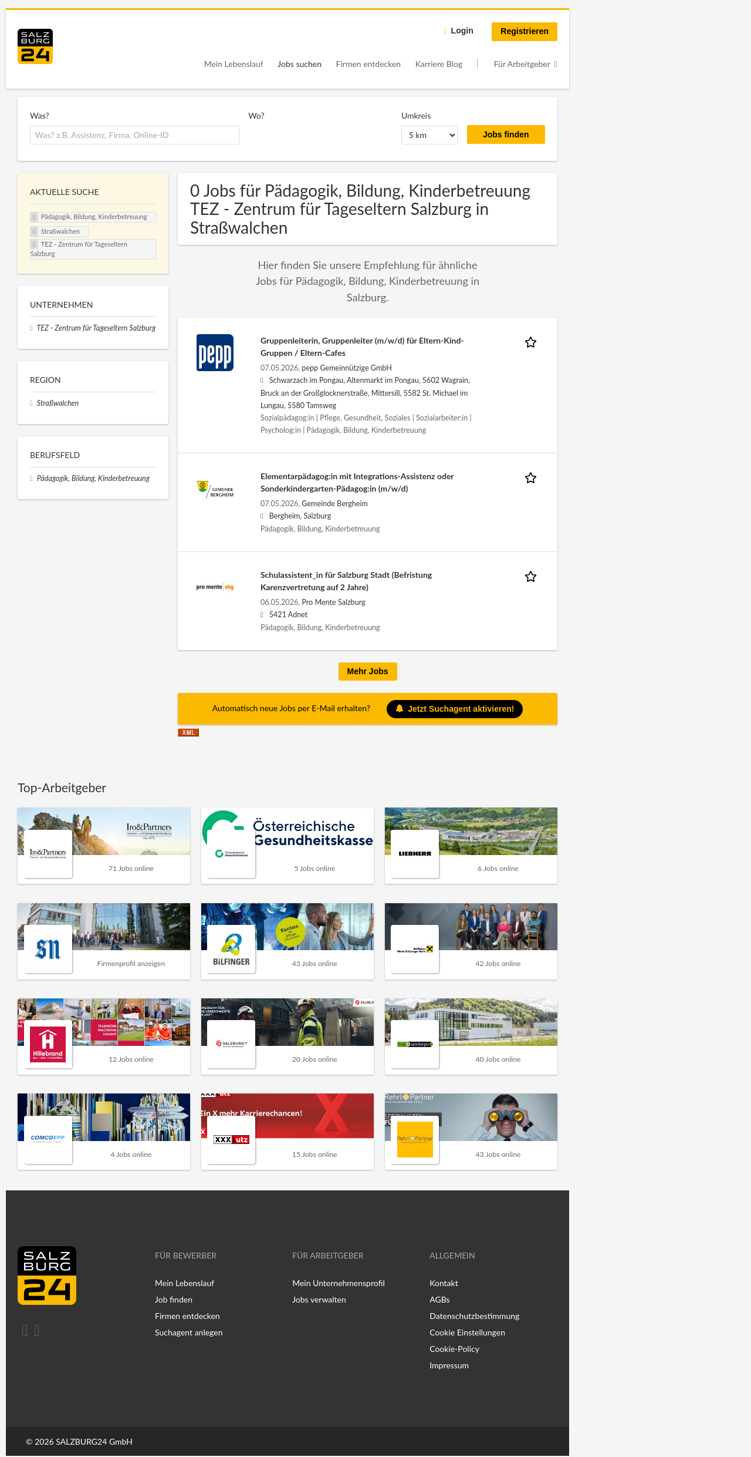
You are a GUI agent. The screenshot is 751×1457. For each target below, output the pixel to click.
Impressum (449, 1365)
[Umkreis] (429, 135)
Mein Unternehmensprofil (338, 1283)
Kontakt (443, 1283)
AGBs (439, 1299)
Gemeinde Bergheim (335, 503)
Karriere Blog (438, 64)
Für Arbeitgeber (522, 64)
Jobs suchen (300, 64)
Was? (39, 115)
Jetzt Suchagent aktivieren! (454, 709)
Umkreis (416, 115)
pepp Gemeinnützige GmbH (346, 368)
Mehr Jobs (367, 671)
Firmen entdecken (368, 64)
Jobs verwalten (319, 1299)
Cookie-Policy (454, 1349)
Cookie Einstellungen (467, 1332)
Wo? (256, 115)
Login (462, 30)
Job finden (173, 1299)
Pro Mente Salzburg (333, 602)
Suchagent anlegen (188, 1332)
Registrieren (524, 31)
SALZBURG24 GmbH (94, 1441)
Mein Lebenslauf (233, 64)
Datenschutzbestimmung (474, 1316)
